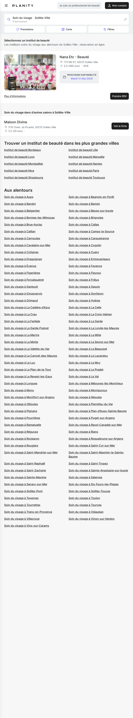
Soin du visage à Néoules (85, 397)
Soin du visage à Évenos (20, 266)
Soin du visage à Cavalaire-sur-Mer (27, 245)
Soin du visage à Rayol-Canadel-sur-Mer (95, 425)
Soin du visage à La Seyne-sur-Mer (91, 342)
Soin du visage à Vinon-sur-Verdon (92, 518)
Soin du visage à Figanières (22, 273)
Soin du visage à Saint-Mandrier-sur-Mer (31, 452)
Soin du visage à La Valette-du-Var (27, 349)
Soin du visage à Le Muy (84, 362)
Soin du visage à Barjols (84, 203)
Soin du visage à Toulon (84, 498)
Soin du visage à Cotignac (21, 252)
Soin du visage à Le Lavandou (88, 355)
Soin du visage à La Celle (85, 307)
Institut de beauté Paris (84, 170)
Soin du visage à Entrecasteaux (89, 259)
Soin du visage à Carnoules (22, 238)
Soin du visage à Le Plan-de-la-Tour (27, 369)
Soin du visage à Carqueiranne (89, 238)
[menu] (6, 5)
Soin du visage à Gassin (84, 286)
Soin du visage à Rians (83, 431)
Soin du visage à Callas (84, 224)
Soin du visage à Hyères (84, 300)
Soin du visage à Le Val (84, 376)
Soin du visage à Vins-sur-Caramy (26, 525)
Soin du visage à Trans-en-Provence (28, 512)
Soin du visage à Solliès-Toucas (89, 491)
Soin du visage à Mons (19, 390)
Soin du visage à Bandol (20, 203)
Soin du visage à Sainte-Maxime (25, 477)
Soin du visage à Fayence (85, 266)
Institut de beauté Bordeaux (22, 150)
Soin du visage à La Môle (85, 335)
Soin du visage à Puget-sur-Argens (92, 418)
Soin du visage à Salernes (85, 477)
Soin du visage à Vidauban (86, 512)
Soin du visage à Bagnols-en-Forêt (91, 197)
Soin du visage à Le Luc (19, 362)
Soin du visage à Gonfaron (86, 293)
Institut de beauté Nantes (85, 163)
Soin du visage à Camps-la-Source (91, 231)
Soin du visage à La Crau (20, 314)
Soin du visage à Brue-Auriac (23, 224)
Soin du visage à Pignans (20, 411)
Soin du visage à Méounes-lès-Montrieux (96, 383)
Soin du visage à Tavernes (21, 498)
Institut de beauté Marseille (86, 157)
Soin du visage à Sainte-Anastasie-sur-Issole (98, 470)
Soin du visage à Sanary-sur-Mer (25, 484)
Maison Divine (15, 122)
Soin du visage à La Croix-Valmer (90, 314)
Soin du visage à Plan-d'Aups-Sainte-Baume (98, 411)
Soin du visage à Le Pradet (86, 369)
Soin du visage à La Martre (21, 335)
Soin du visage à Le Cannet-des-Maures (30, 355)
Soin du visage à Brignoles (86, 217)
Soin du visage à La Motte (21, 342)
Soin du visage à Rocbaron (21, 438)
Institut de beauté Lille (83, 150)
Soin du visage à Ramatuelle (22, 425)
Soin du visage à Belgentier (22, 210)
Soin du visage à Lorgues (20, 383)
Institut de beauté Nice (19, 170)
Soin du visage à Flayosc (85, 273)
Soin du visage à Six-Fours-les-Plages (94, 484)
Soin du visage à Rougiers (21, 445)
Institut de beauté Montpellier (23, 163)
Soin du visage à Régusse (21, 431)
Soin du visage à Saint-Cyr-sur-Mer (92, 445)
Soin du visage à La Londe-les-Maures (94, 328)
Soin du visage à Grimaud (21, 300)
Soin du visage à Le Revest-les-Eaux (28, 376)
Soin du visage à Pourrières (22, 418)
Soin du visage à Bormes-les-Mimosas (29, 217)
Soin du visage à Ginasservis (23, 293)
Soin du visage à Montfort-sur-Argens (29, 397)
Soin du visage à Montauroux (88, 390)
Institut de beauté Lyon (19, 157)
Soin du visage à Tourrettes (22, 505)
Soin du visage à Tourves (85, 505)
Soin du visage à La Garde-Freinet (26, 328)
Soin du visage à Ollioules (21, 404)
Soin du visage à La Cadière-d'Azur (27, 307)
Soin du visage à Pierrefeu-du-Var (91, 404)
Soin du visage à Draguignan (23, 259)
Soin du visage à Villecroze (21, 518)
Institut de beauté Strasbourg (23, 177)
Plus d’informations (15, 96)
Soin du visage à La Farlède (22, 321)
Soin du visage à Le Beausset (88, 349)
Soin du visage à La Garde (86, 321)
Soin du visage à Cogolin (85, 245)
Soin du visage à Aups (18, 197)
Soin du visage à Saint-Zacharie (25, 470)
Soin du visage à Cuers (84, 252)
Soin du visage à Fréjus (84, 279)
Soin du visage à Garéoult (21, 286)
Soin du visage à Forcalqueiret (24, 279)
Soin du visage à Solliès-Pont (23, 491)
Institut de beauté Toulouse (87, 177)
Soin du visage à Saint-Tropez (88, 463)
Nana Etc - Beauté (74, 57)
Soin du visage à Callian (20, 231)
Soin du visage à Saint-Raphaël (24, 463)
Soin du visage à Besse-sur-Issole (91, 210)
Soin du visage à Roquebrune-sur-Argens (96, 438)
